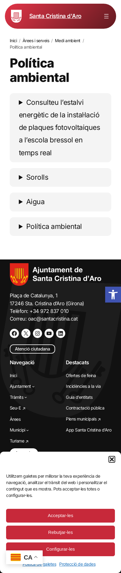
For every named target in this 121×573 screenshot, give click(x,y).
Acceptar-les (60, 515)
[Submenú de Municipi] (27, 430)
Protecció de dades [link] (77, 564)
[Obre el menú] (106, 16)
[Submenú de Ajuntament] (33, 386)
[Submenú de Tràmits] (25, 397)
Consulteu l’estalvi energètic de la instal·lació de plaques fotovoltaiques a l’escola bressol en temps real (59, 127)
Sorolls (37, 177)
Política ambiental (54, 226)
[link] (113, 295)
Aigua (35, 201)
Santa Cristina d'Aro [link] (55, 16)
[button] (112, 459)
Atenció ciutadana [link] (32, 348)
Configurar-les (60, 549)
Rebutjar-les (60, 532)
